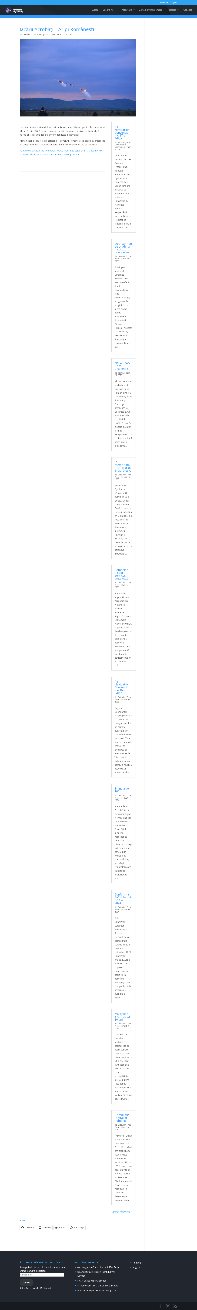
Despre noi (108, 10)
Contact (187, 10)
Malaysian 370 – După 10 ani (122, 1016)
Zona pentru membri (150, 10)
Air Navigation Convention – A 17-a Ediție (122, 132)
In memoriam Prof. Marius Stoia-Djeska (123, 466)
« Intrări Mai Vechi (120, 1211)
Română (164, 2)
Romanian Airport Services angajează (121, 574)
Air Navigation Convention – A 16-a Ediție (122, 687)
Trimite (26, 1282)
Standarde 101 (122, 790)
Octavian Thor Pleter (32, 34)
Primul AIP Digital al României (122, 1118)
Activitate (127, 10)
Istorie (172, 10)
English (174, 2)
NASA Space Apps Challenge (91, 1280)
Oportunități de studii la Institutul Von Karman (123, 248)
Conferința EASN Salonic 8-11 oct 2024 (123, 898)
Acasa (95, 10)
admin (121, 372)
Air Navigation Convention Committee (123, 144)
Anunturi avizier (64, 34)
